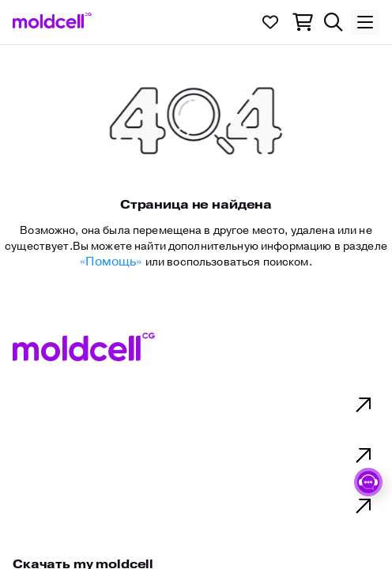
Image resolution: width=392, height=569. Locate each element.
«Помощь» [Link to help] (112, 261)
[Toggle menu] (365, 22)
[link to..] (52, 20)
